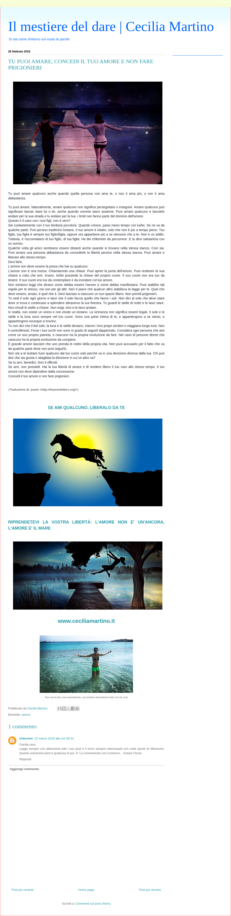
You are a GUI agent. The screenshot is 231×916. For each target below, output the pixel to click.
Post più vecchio (150, 890)
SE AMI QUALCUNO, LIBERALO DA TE (86, 407)
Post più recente (23, 890)
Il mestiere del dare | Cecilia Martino (111, 26)
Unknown (26, 738)
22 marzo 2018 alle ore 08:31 (54, 738)
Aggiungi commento (24, 769)
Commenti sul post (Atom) (93, 903)
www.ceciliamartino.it (86, 621)
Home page (86, 890)
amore (26, 714)
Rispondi (25, 759)
